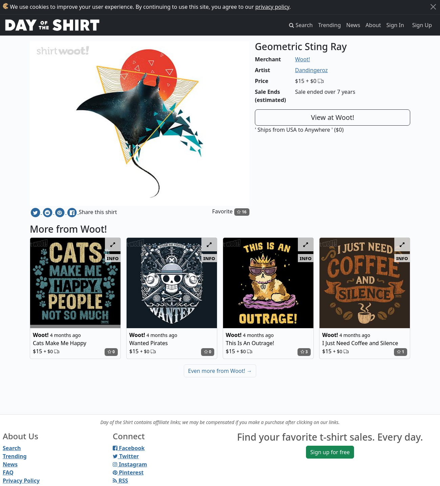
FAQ (8, 472)
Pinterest (128, 472)
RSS (120, 480)
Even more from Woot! (220, 371)
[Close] (433, 7)
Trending (329, 25)
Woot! (302, 59)
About (373, 25)
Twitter (126, 456)
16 (241, 212)
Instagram (130, 464)
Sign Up (422, 25)
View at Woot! (332, 117)
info (113, 258)
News (353, 25)
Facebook (129, 448)
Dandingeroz (311, 70)
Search (12, 448)
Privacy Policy (21, 480)
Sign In (395, 25)
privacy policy (272, 6)
